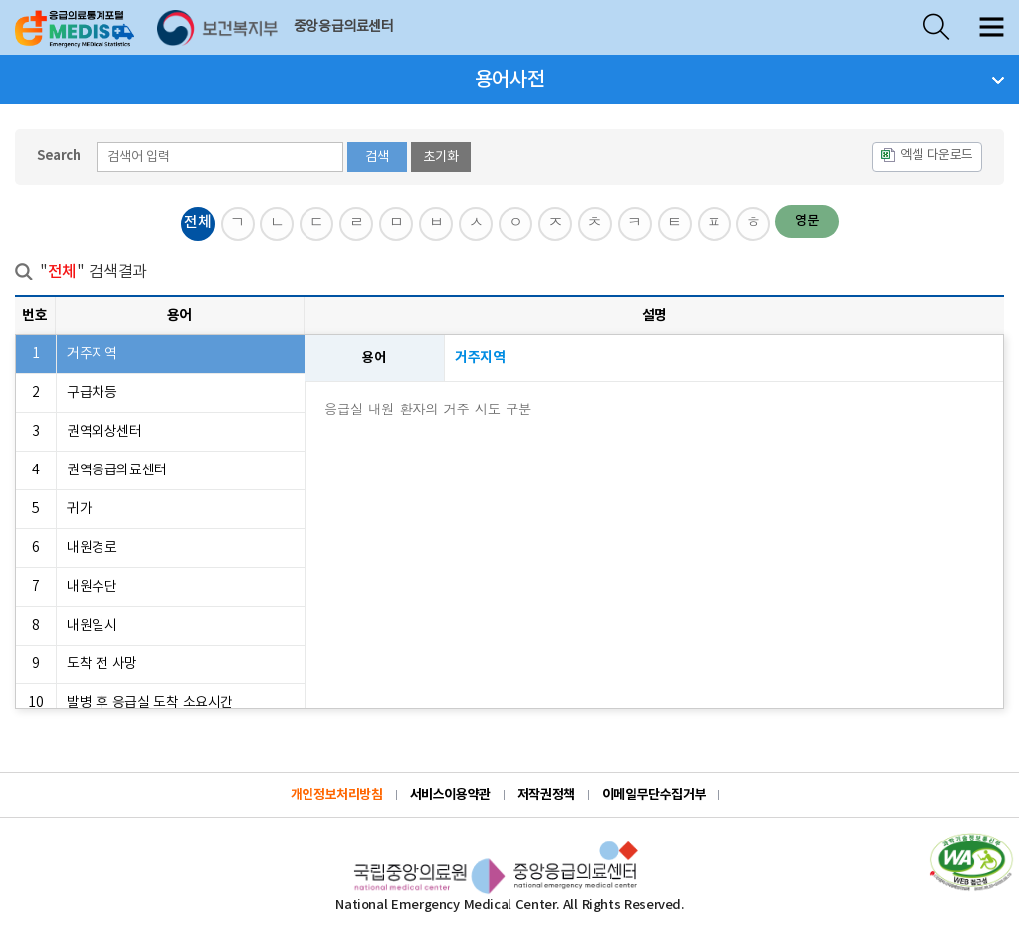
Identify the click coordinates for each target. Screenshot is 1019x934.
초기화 (441, 157)
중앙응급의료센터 (344, 27)
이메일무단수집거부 (654, 795)
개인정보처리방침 (337, 795)
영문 (807, 221)
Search (59, 156)
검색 (377, 157)
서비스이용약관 (450, 795)
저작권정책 (546, 795)
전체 (197, 222)
